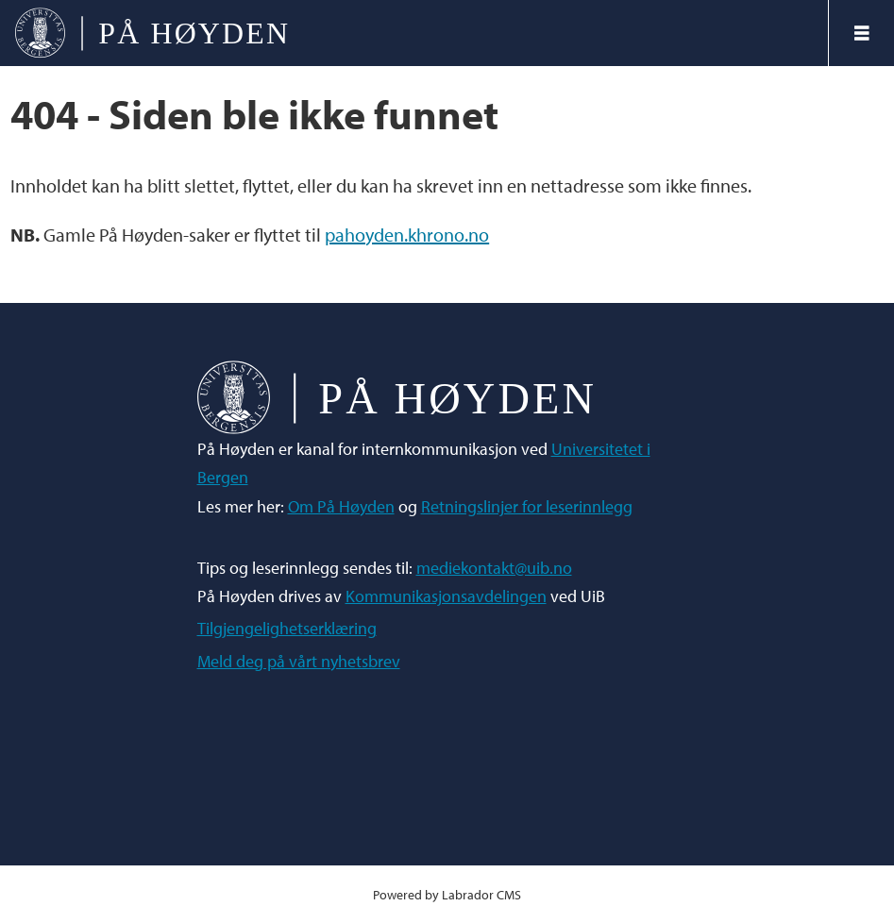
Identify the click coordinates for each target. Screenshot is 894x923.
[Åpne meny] (862, 33)
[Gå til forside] (414, 33)
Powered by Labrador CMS (447, 894)
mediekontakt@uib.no (494, 568)
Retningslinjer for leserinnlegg (527, 506)
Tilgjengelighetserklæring (287, 628)
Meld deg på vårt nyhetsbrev (298, 661)
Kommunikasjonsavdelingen (446, 596)
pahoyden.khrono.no (407, 234)
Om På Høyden (341, 506)
